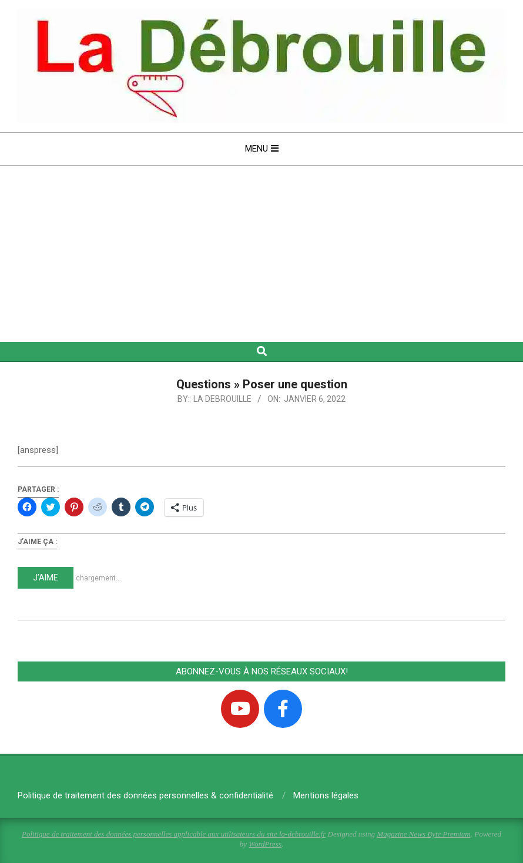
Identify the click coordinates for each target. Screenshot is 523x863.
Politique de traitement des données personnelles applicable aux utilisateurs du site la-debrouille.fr (174, 834)
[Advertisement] (261, 254)
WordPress (265, 844)
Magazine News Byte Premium (423, 834)
